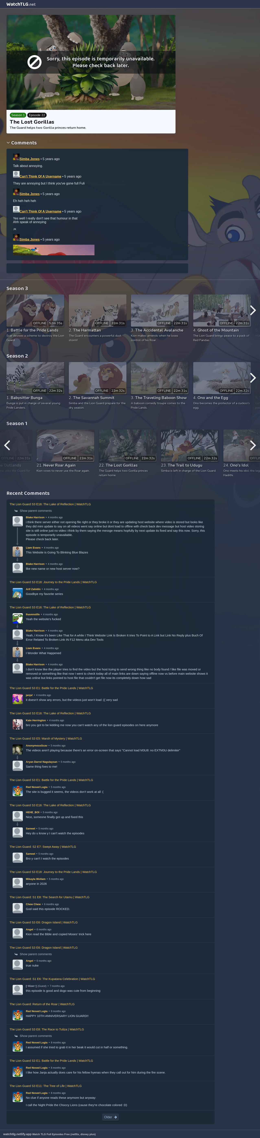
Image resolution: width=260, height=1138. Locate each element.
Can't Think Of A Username (40, 176)
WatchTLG (21, 4)
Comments (23, 143)
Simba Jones (30, 159)
